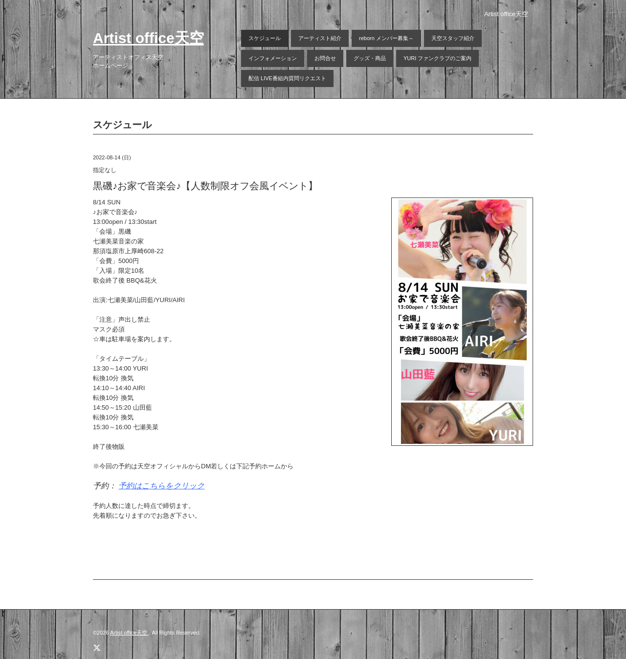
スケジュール (264, 38)
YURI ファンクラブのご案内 (437, 58)
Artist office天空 (148, 38)
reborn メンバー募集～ (386, 38)
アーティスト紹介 (319, 38)
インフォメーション (272, 58)
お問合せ (325, 58)
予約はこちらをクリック (161, 486)
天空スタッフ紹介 (452, 38)
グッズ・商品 (370, 58)
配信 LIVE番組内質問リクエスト (287, 78)
